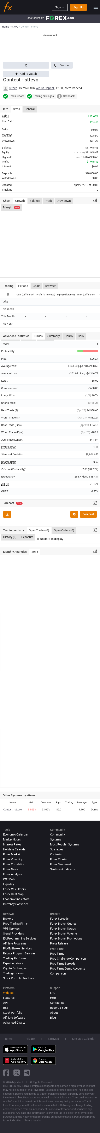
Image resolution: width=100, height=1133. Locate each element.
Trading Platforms (14, 958)
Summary (53, 336)
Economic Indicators (16, 899)
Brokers (8, 918)
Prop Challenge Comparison (68, 958)
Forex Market (11, 854)
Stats (16, 109)
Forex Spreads (59, 918)
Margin (11, 207)
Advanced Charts (14, 1022)
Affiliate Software (14, 1017)
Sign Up (78, 7)
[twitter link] (16, 1072)
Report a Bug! (59, 1007)
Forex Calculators (14, 889)
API (5, 1002)
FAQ (52, 992)
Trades (38, 336)
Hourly (69, 336)
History (10, 537)
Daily (81, 336)
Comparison (58, 973)
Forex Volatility (12, 859)
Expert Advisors (13, 963)
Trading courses (13, 973)
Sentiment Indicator (62, 869)
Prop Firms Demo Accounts (67, 968)
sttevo (13, 88)
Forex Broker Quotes (63, 923)
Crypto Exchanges (15, 968)
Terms (8, 1038)
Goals (36, 286)
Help (53, 997)
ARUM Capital (45, 88)
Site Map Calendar (83, 1038)
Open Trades (39, 530)
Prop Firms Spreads (62, 963)
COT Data (9, 879)
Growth (20, 200)
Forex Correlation (14, 864)
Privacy (30, 1038)
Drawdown (64, 200)
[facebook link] (6, 1072)
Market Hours (12, 839)
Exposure (27, 537)
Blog (53, 1017)
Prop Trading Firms (15, 923)
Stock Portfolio (12, 1012)
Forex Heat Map (13, 894)
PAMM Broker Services (17, 948)
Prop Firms (57, 953)
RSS (5, 1007)
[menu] (96, 7)
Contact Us (57, 1002)
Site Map (53, 1038)
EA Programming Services (19, 938)
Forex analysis (12, 874)
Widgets (8, 992)
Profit (48, 200)
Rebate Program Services (19, 953)
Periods (23, 286)
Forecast (88, 514)
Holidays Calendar (15, 849)
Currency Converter (15, 904)
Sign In (59, 7)
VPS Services (11, 928)
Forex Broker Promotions (66, 938)
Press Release (59, 943)
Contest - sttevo (12, 809)
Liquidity (8, 884)
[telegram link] (27, 1072)
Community (57, 834)
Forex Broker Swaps (63, 928)
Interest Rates (12, 844)
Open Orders (64, 530)
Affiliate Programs (14, 943)
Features (8, 997)
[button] (62, 65)
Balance (35, 200)
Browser (50, 286)
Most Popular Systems (64, 844)
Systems (55, 839)
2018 (34, 551)
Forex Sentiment (60, 864)
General (30, 109)
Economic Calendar (15, 834)
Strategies (56, 849)
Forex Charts (58, 859)
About (54, 1012)
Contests (56, 854)
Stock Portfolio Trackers (18, 978)
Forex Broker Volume (63, 933)
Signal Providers (13, 933)
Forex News (10, 869)
